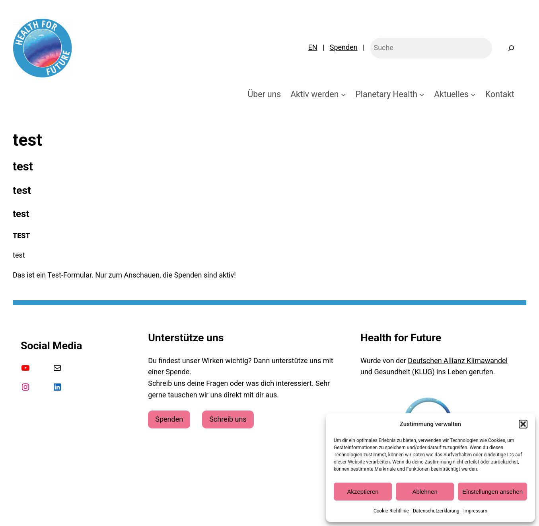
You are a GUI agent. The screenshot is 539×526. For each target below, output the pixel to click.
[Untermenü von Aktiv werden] (343, 94)
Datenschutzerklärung (436, 511)
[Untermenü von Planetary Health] (421, 94)
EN (312, 47)
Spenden (344, 47)
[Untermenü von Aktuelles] (473, 94)
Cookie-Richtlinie (391, 511)
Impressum (475, 511)
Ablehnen (424, 491)
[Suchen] (511, 48)
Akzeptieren (362, 491)
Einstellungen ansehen (492, 491)
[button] (523, 424)
